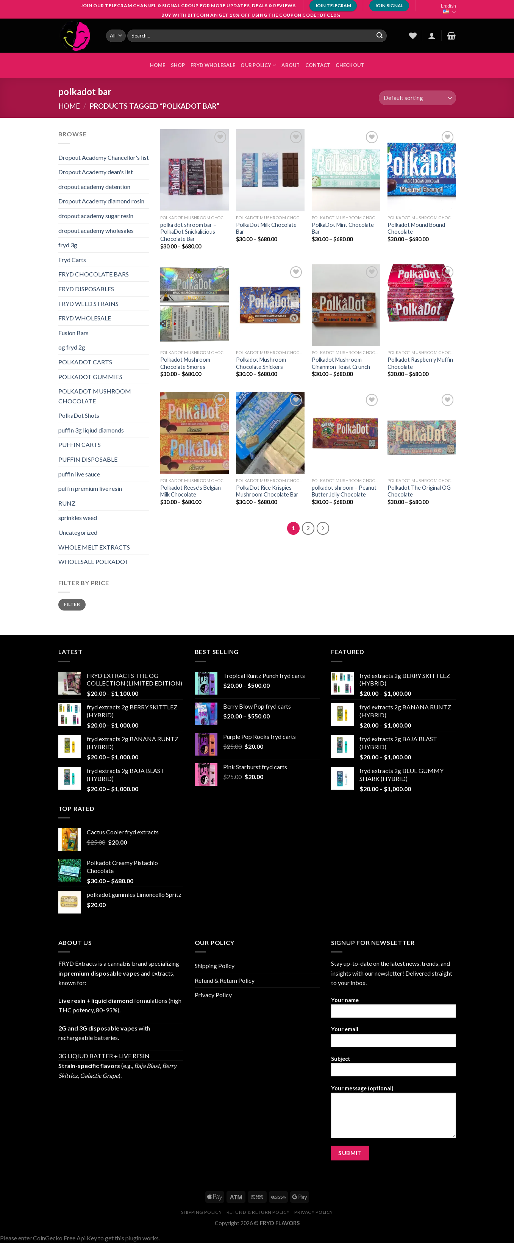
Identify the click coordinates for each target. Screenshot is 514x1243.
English (448, 9)
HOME (158, 65)
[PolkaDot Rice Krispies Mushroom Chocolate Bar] (270, 433)
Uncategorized (77, 532)
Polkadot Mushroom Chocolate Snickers (261, 363)
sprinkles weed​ (77, 517)
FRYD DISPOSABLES (86, 288)
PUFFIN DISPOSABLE (87, 459)
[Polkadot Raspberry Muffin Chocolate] (421, 305)
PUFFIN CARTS (79, 444)
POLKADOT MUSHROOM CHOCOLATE (94, 395)
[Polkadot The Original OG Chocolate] (421, 433)
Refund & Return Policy (225, 980)
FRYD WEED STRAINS (88, 303)
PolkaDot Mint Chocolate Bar (343, 228)
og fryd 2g (71, 347)
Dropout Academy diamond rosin (101, 201)
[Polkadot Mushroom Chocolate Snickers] (270, 305)
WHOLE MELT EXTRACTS (94, 547)
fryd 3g (67, 244)
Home (69, 106)
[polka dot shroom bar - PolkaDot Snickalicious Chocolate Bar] (194, 170)
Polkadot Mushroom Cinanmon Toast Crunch (341, 363)
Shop (178, 65)
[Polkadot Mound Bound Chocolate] (421, 170)
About (290, 65)
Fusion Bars (73, 332)
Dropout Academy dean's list (95, 171)
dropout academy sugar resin (95, 215)
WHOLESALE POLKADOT (93, 561)
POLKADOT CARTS (85, 361)
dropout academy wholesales (96, 230)
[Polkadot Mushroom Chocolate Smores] (194, 305)
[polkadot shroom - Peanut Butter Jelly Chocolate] (346, 433)
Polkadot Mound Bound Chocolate (416, 228)
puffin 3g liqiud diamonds (91, 430)
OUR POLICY (258, 65)
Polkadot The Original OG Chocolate (419, 491)
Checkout (350, 65)
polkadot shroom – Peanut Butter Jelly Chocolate (344, 491)
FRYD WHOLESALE (213, 65)
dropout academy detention (94, 186)
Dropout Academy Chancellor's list (103, 157)
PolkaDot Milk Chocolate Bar (266, 228)
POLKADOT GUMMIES (90, 376)
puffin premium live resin (90, 488)
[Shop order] (417, 98)
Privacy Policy (213, 994)
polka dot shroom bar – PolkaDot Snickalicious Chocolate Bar (188, 232)
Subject (393, 1069)
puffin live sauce (79, 474)
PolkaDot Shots (78, 415)
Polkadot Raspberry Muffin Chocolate (420, 363)
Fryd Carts (72, 259)
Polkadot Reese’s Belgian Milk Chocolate (190, 491)
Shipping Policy (214, 965)
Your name (393, 1010)
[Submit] (379, 35)
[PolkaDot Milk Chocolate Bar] (270, 170)
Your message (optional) (393, 1114)
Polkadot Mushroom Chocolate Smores (185, 363)
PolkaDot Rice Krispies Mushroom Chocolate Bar (267, 491)
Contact (318, 65)
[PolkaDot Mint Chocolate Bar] (346, 170)
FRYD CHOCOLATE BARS (93, 274)
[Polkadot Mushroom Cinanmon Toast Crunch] (346, 305)
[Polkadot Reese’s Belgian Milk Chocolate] (194, 433)
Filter (72, 604)
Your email (393, 1039)
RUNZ (66, 503)
